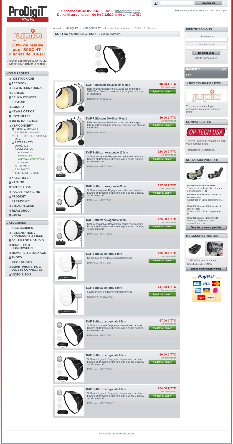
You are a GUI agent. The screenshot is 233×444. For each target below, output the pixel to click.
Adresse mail (207, 36)
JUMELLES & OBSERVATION (22, 246)
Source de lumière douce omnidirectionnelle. (110, 258)
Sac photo (22, 169)
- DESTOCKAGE (22, 78)
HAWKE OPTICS (22, 111)
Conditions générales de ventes (116, 433)
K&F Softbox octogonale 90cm (106, 389)
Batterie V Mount (27, 132)
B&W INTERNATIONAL (27, 88)
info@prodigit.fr (127, 11)
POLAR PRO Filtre (25, 191)
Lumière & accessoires (24, 147)
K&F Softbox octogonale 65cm (106, 321)
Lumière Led (25, 156)
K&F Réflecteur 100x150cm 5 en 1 (108, 84)
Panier (191, 69)
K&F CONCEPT (22, 125)
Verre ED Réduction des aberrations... (200, 222)
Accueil (57, 28)
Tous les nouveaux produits (206, 227)
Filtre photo (24, 142)
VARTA (16, 215)
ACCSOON (18, 83)
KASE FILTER (20, 177)
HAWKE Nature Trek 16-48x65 (201, 185)
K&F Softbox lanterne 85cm (104, 287)
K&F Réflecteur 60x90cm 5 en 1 (106, 118)
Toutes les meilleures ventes (206, 268)
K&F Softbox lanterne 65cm (104, 253)
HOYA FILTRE (20, 116)
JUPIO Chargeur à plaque (201, 260)
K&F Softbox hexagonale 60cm (106, 186)
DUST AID (18, 102)
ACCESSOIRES (22, 228)
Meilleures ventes (202, 235)
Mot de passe (206, 44)
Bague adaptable (27, 129)
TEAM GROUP (21, 210)
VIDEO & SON (21, 274)
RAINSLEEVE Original (199, 263)
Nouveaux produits (203, 160)
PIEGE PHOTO (21, 262)
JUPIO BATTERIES (24, 120)
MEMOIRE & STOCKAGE (28, 252)
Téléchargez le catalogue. (200, 149)
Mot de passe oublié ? (207, 58)
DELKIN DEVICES (23, 97)
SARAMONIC (20, 201)
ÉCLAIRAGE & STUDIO (27, 240)
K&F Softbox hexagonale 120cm (107, 152)
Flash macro (25, 152)
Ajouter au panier (162, 91)
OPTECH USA (21, 187)
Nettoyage (22, 166)
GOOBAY (17, 107)
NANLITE (17, 182)
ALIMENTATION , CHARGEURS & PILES (27, 234)
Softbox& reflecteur (31, 159)
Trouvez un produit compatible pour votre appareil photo (206, 142)
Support (23, 162)
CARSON (17, 92)
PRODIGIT (18, 196)
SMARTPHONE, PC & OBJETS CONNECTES (27, 268)
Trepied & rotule (27, 172)
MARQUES (72, 28)
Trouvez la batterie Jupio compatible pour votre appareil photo (203, 109)
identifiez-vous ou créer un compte (207, 10)
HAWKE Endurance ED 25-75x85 (202, 218)
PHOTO (16, 257)
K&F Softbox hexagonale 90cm (106, 220)
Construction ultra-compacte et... (205, 199)
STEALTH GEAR (22, 206)
